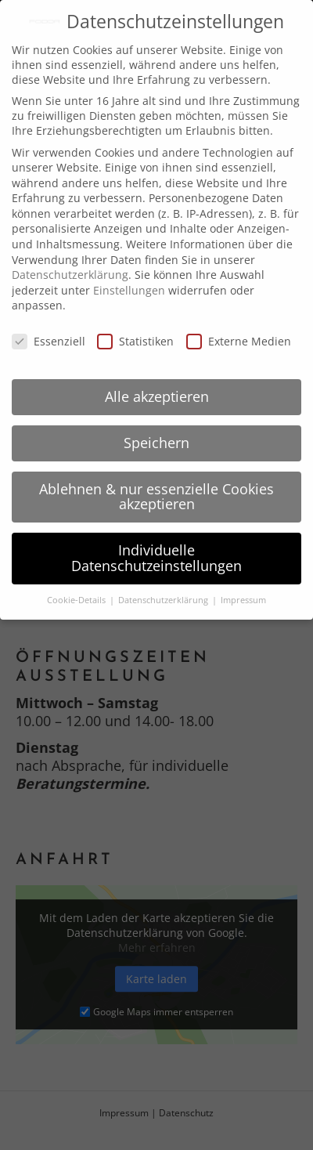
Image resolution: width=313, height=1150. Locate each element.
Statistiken (135, 341)
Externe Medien (238, 341)
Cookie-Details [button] (77, 600)
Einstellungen (129, 290)
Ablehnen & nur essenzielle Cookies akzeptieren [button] (156, 496)
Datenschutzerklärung (70, 274)
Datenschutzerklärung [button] (164, 600)
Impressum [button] (243, 600)
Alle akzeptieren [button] (157, 396)
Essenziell (48, 341)
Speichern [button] (156, 442)
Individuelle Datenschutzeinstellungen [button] (156, 558)
